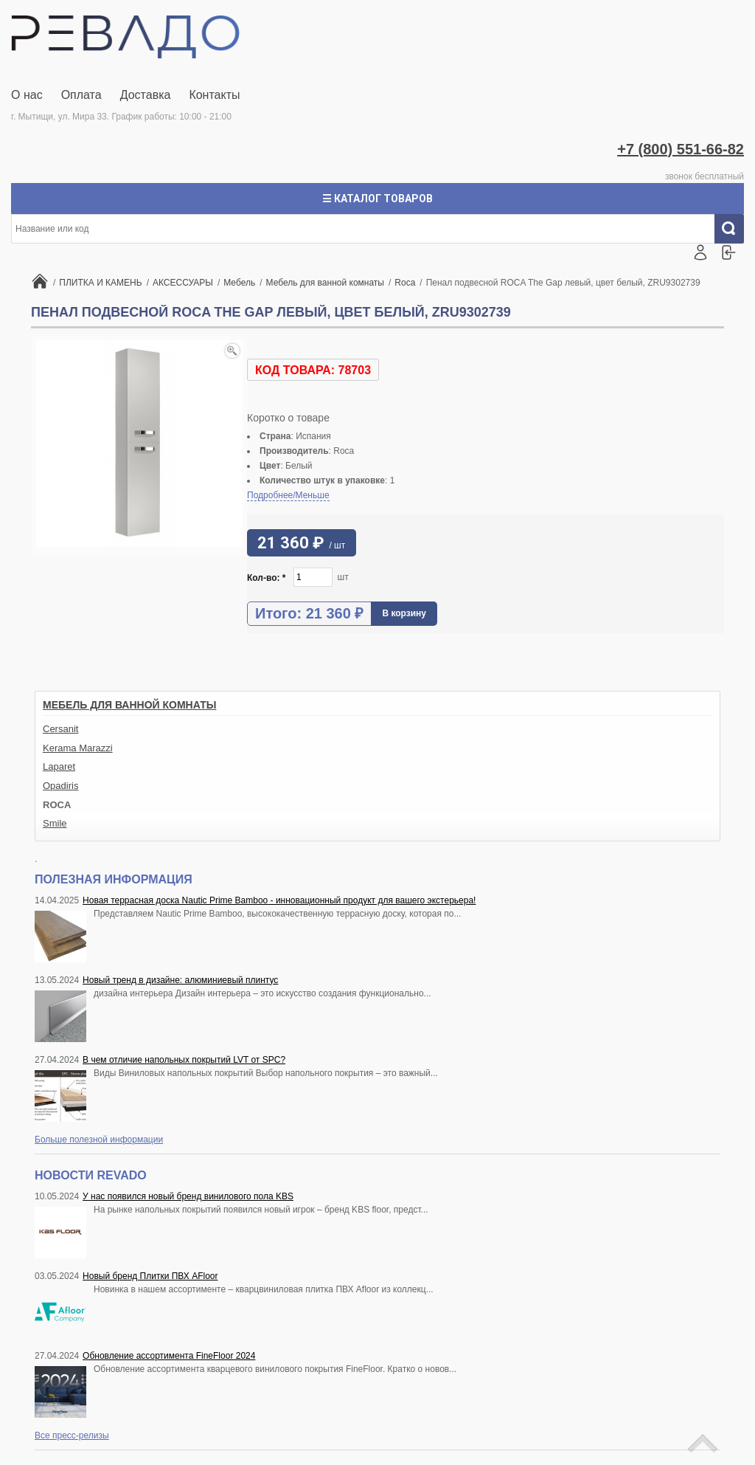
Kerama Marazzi (78, 748)
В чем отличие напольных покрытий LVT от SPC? (184, 1060)
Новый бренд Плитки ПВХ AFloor (150, 1276)
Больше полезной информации (99, 1139)
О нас (27, 95)
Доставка (145, 95)
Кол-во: (266, 578)
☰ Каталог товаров (377, 198)
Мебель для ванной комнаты (129, 705)
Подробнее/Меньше (288, 495)
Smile (55, 823)
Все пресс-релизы (72, 1435)
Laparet (59, 766)
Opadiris (60, 785)
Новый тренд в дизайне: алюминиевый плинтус (180, 980)
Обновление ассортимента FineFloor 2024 (169, 1356)
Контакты (214, 95)
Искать (735, 229)
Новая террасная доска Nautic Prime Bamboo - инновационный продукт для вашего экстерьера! (279, 900)
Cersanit (60, 728)
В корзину (404, 613)
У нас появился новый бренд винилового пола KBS (188, 1196)
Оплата (81, 95)
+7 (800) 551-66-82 (680, 149)
